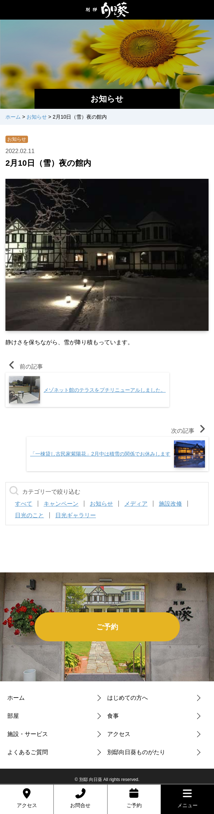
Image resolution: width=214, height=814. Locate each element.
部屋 (13, 716)
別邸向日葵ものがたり (136, 752)
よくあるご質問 (27, 752)
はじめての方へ (127, 698)
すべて (23, 504)
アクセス (118, 734)
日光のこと (29, 515)
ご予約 (107, 627)
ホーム (16, 698)
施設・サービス (27, 734)
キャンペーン (61, 504)
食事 (113, 716)
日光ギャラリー (75, 515)
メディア (136, 504)
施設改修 (170, 504)
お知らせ (16, 139)
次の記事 (190, 431)
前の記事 (24, 366)
